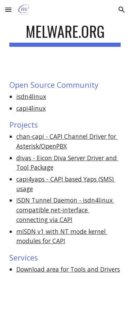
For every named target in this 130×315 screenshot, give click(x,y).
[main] (65, 34)
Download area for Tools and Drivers (68, 269)
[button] (8, 9)
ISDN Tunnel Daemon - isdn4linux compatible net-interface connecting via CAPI (65, 209)
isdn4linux (31, 96)
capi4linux (31, 108)
